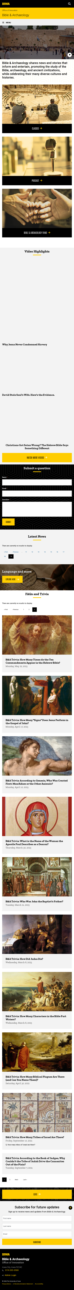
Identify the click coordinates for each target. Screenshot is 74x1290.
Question (5, 500)
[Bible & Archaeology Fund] (37, 208)
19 (12, 557)
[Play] (70, 55)
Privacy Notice (6, 1284)
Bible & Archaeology (15, 15)
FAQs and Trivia (37, 594)
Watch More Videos (37, 457)
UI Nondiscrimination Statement (23, 1284)
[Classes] (37, 104)
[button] (69, 4)
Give (37, 1194)
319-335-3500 (10, 1270)
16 (58, 552)
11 (26, 552)
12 (33, 552)
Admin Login (10, 1275)
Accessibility (39, 1284)
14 (45, 552)
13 (39, 552)
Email (4, 488)
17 (64, 552)
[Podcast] (37, 156)
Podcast (37, 180)
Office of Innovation (9, 10)
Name (4, 477)
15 (51, 552)
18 (5, 556)
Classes (37, 128)
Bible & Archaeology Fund (37, 232)
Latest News (37, 536)
